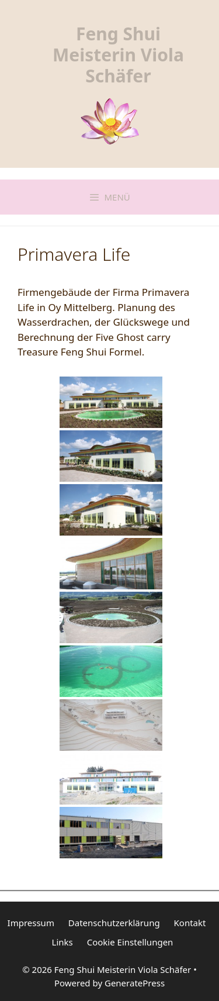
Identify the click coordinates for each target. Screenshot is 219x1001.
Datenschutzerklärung (114, 922)
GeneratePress (135, 983)
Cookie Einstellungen (130, 942)
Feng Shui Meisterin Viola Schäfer (118, 55)
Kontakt (190, 922)
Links (62, 942)
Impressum (31, 922)
